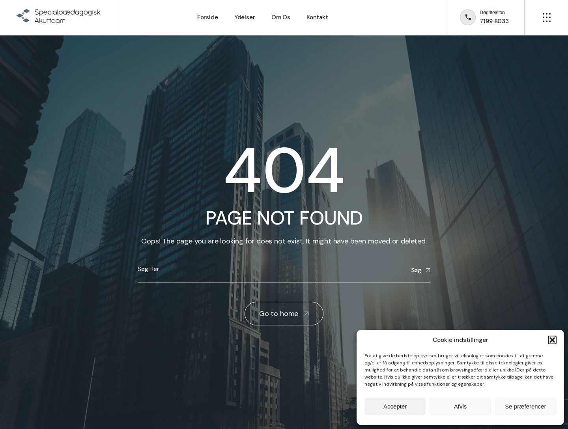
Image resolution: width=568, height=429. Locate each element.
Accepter (395, 406)
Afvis (460, 406)
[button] (552, 340)
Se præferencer (525, 406)
